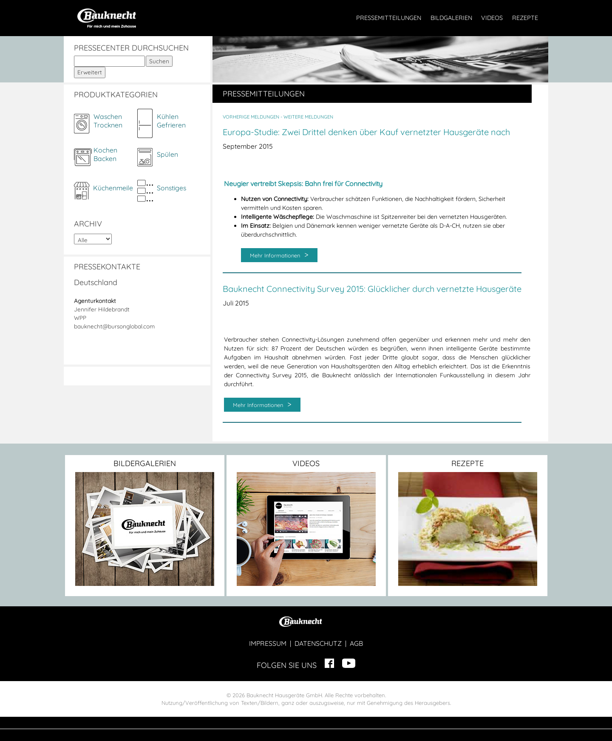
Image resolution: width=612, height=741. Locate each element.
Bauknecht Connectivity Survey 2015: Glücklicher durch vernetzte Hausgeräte (372, 288)
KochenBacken (105, 154)
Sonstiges (171, 188)
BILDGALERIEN (451, 18)
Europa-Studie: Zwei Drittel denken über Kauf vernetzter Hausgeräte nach (366, 132)
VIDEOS (492, 18)
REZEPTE (525, 18)
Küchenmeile (113, 188)
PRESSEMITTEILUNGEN (388, 18)
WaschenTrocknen (108, 120)
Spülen (167, 154)
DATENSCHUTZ (318, 643)
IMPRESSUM (267, 643)
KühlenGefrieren (171, 120)
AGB (356, 643)
